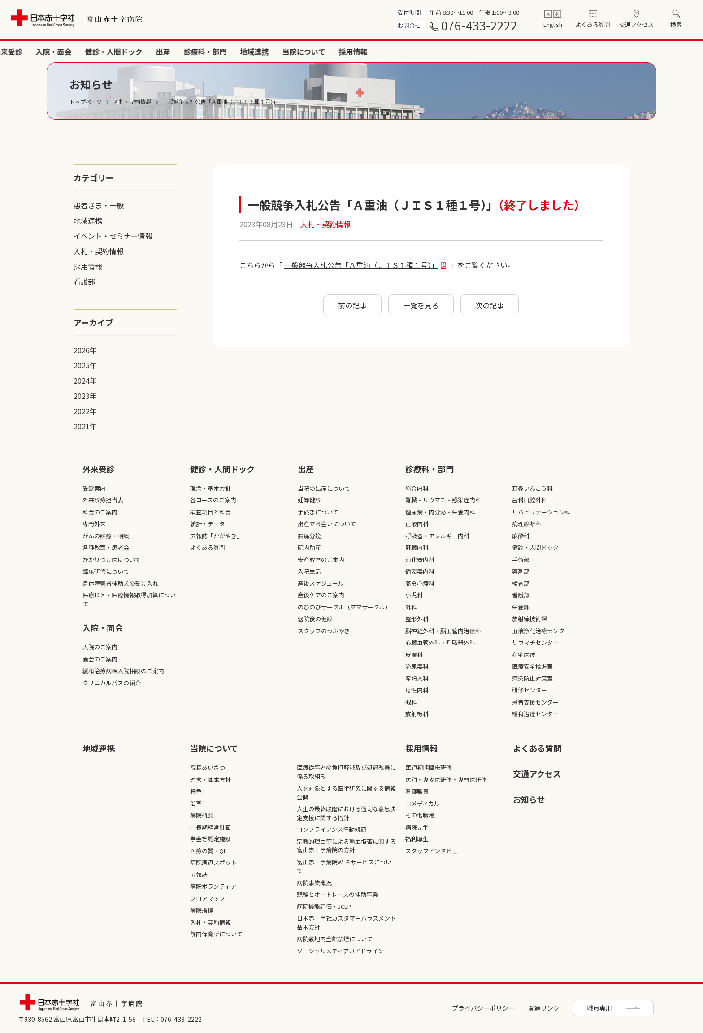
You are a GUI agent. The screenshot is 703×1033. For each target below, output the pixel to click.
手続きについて (318, 512)
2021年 (85, 426)
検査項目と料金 (210, 512)
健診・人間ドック (440, 51)
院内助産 (309, 547)
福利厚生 (417, 838)
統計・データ (207, 523)
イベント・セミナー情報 (113, 235)
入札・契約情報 (99, 251)
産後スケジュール (321, 583)
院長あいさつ (207, 767)
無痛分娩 (309, 536)
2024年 (85, 380)
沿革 (196, 803)
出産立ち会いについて (327, 523)
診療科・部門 (531, 51)
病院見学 (417, 827)
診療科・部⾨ (429, 469)
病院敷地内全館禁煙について (335, 938)
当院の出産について (324, 488)
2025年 (85, 365)
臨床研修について (105, 571)
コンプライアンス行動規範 (331, 829)
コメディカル (422, 803)
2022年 (85, 411)
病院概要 (201, 815)
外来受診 (334, 51)
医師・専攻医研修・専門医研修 (446, 779)
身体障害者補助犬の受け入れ (120, 583)
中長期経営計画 (210, 827)
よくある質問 (592, 24)
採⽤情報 (421, 748)
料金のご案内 (99, 512)
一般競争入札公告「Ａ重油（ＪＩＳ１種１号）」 (361, 264)
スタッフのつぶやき (324, 631)
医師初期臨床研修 (428, 767)
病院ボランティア (213, 886)
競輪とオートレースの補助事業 (337, 894)
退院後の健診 (315, 618)
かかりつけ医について (111, 559)
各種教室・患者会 (105, 547)
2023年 (85, 395)
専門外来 (94, 523)
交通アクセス (636, 24)
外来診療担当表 (102, 500)
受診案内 (94, 488)
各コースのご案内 (213, 500)
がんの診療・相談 (105, 536)
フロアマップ (207, 898)
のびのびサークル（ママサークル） (344, 607)
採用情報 (679, 51)
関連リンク (544, 1007)
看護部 (84, 281)
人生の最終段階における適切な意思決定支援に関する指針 (346, 813)
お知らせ (529, 799)
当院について (630, 51)
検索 (676, 24)
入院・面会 (380, 51)
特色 (196, 791)
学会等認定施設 (210, 838)
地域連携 (581, 51)
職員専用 (599, 1007)
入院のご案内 (99, 647)
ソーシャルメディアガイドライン (340, 951)
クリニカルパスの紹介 (111, 683)
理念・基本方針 (210, 488)
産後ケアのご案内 (321, 595)
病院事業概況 (314, 882)
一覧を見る (421, 305)
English (552, 24)
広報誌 (199, 874)
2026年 (85, 350)
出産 (489, 51)
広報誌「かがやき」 (216, 536)
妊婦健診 (309, 500)
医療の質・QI (207, 851)
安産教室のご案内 (321, 559)
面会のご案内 (99, 659)
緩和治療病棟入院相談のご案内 (123, 670)
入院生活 (309, 571)
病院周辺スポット (213, 862)
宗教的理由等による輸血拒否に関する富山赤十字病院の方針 (346, 846)
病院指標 (201, 910)
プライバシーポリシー (483, 1007)
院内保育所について (216, 933)
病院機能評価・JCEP (324, 906)
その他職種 (419, 815)
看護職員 (417, 791)
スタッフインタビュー (434, 851)
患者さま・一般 (99, 205)
